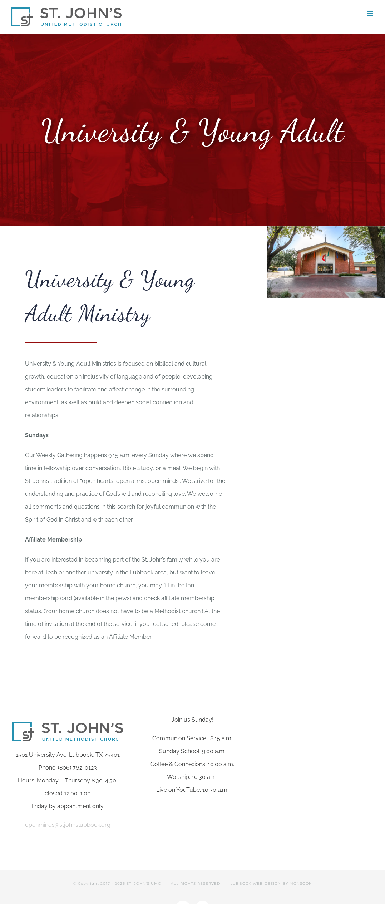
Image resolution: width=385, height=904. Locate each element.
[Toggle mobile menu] (370, 13)
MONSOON (301, 883)
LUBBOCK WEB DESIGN (255, 883)
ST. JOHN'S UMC (144, 883)
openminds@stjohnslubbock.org (67, 824)
